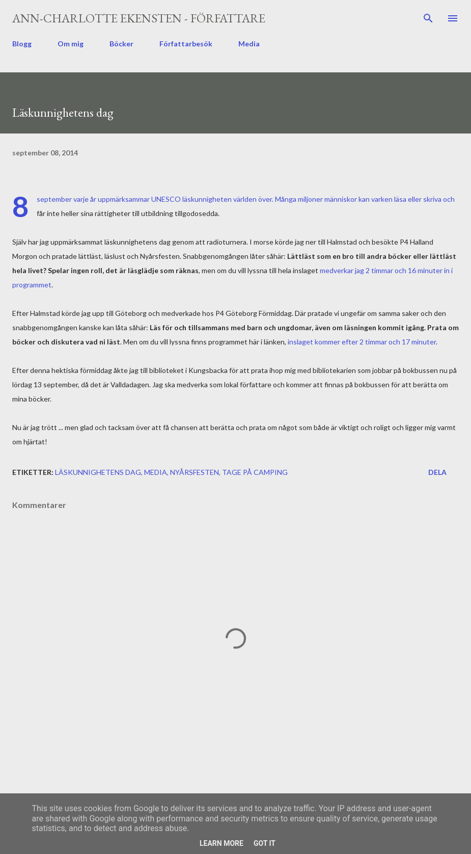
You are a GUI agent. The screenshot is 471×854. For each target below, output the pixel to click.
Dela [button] (437, 472)
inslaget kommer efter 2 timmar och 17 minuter (362, 341)
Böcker (121, 43)
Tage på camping (255, 472)
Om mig (71, 43)
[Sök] (428, 18)
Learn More (221, 843)
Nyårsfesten (194, 472)
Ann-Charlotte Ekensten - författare (138, 18)
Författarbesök (185, 43)
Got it (264, 843)
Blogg (22, 43)
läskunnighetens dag (98, 472)
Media (249, 43)
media (155, 472)
